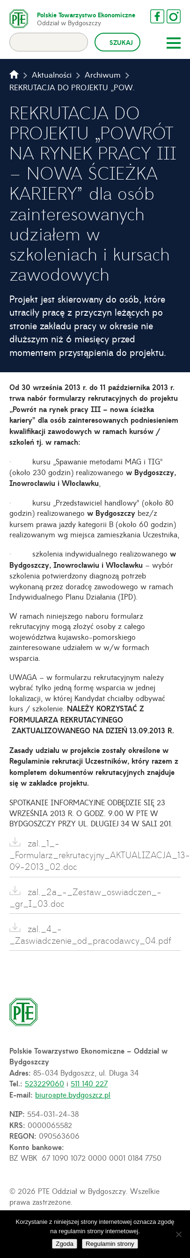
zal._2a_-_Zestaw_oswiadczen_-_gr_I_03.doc (85, 897)
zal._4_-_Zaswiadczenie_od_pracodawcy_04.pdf (90, 934)
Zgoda (64, 1243)
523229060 (44, 1083)
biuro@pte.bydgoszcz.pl (72, 1094)
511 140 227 (89, 1083)
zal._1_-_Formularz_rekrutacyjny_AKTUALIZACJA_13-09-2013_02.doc (94, 854)
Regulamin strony (110, 1243)
